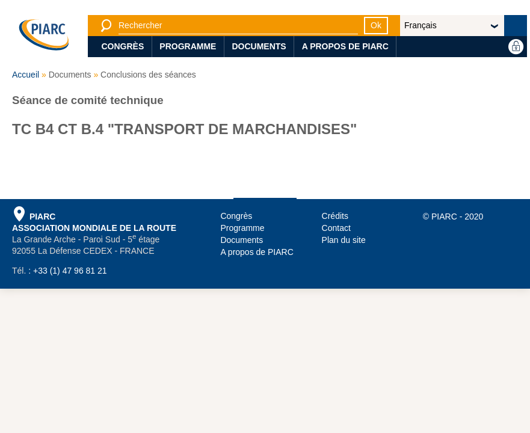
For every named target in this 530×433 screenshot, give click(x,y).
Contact (336, 228)
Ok (376, 25)
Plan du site (344, 240)
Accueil (25, 74)
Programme (187, 46)
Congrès (123, 46)
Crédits (335, 216)
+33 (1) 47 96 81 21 (70, 270)
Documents (259, 46)
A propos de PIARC (345, 46)
